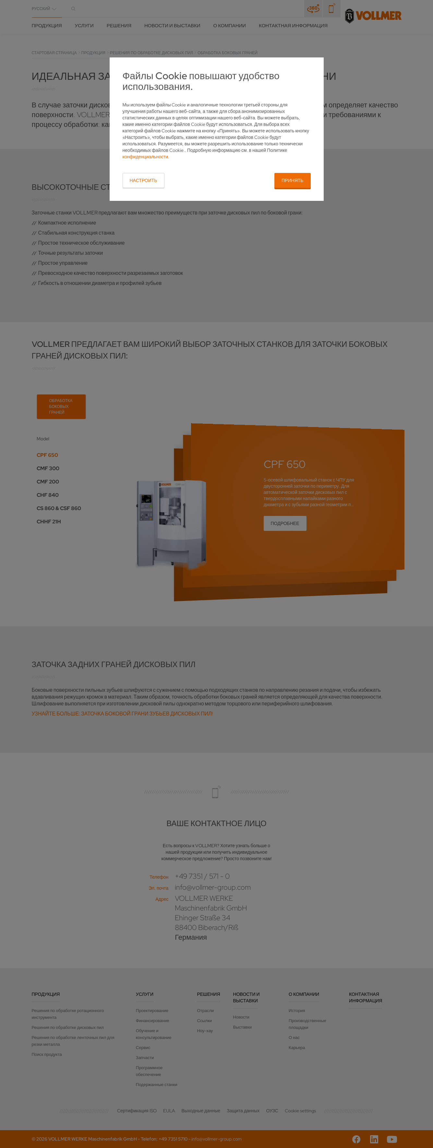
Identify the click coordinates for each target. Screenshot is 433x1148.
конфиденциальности (145, 157)
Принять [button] (292, 180)
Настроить (143, 180)
